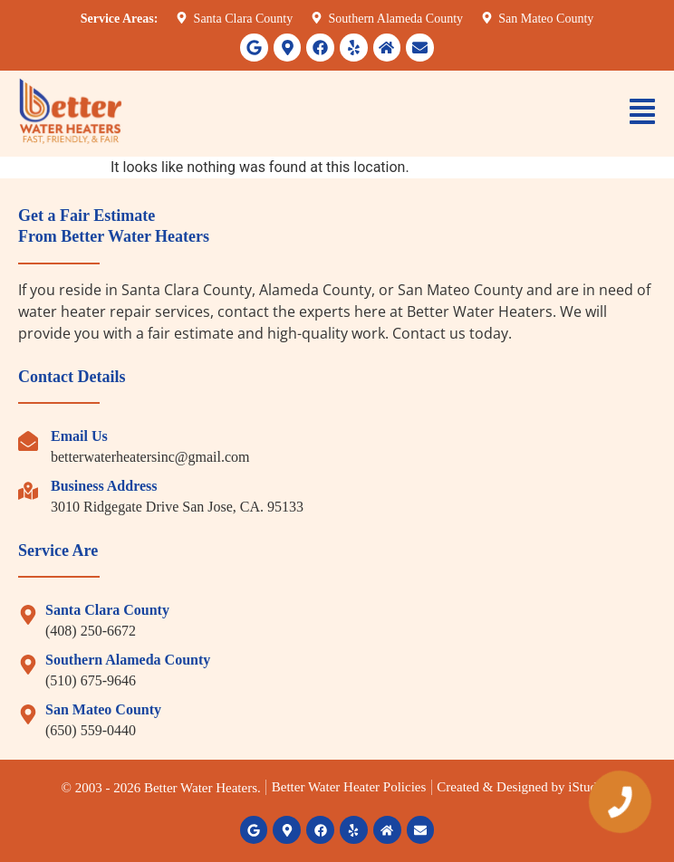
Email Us (79, 436)
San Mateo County (103, 709)
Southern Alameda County (127, 659)
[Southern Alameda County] (28, 665)
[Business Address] (28, 491)
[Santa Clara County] (28, 615)
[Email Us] (28, 441)
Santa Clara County (107, 610)
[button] (642, 113)
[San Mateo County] (28, 714)
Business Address (104, 485)
